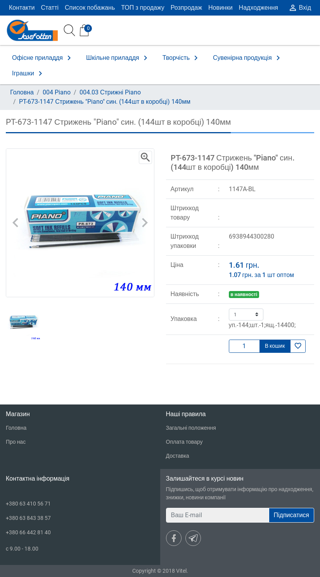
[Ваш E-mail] (217, 515)
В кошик (275, 346)
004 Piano (57, 92)
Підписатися (291, 515)
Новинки (220, 7)
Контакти (22, 7)
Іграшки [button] (28, 73)
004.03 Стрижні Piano (110, 92)
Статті (50, 7)
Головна (22, 92)
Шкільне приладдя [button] (118, 58)
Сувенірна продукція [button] (248, 58)
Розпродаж (186, 7)
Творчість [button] (182, 58)
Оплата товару (184, 442)
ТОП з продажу (142, 7)
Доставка (177, 456)
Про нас (16, 442)
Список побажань (90, 7)
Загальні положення (191, 428)
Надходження (258, 7)
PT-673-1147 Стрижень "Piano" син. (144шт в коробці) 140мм (104, 101)
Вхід (299, 7)
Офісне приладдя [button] (43, 58)
